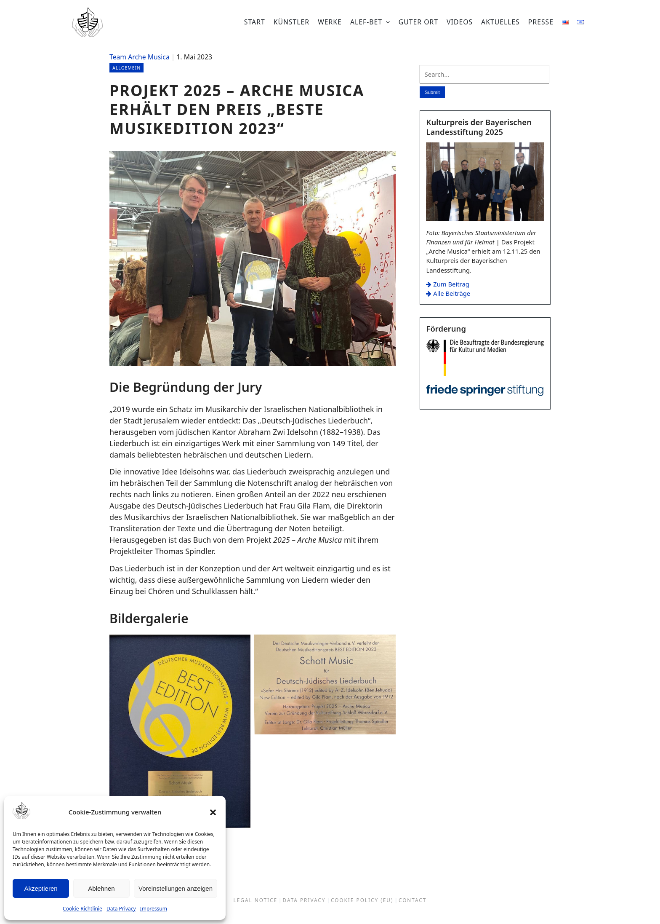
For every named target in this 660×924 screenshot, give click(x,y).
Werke (330, 22)
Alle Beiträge (448, 293)
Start (254, 22)
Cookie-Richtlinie (82, 908)
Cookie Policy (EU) (362, 900)
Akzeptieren (40, 888)
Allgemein (128, 67)
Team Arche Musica (139, 57)
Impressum (153, 908)
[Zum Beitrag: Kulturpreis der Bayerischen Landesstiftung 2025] (485, 219)
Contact (412, 900)
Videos (460, 22)
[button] (213, 812)
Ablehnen (101, 888)
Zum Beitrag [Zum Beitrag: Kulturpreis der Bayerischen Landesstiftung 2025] (447, 284)
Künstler (291, 22)
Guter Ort (418, 22)
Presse (541, 22)
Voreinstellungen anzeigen (175, 888)
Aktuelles (500, 22)
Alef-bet (366, 22)
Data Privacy (121, 908)
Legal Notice (256, 900)
